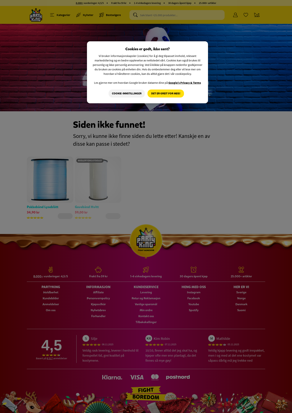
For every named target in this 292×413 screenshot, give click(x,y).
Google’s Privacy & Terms (184, 82)
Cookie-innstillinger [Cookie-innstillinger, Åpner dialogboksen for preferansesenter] (127, 93)
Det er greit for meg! (165, 93)
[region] (147, 72)
